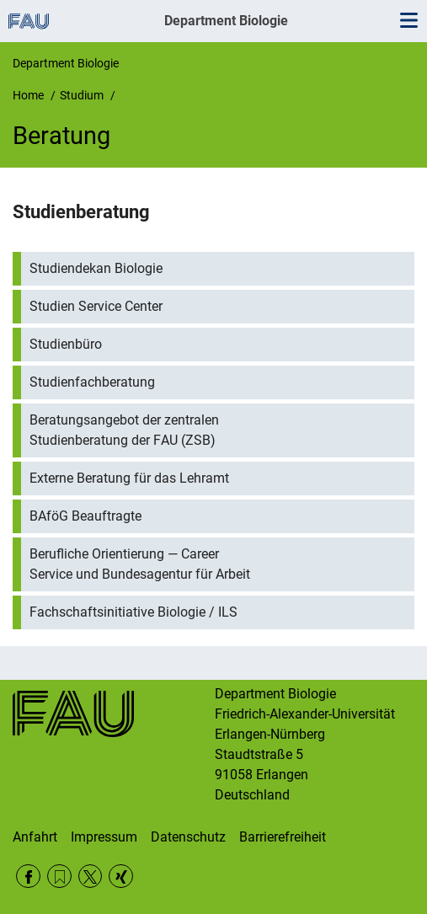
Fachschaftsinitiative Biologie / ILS (133, 612)
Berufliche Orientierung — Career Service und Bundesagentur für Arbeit (139, 564)
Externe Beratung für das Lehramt (129, 478)
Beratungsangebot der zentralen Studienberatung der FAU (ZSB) (124, 430)
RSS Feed (59, 876)
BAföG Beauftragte (85, 516)
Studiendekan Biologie (96, 268)
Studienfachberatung (92, 382)
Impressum (104, 837)
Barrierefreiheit (282, 837)
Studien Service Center (96, 306)
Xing (121, 876)
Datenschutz (188, 837)
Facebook (28, 876)
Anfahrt (35, 837)
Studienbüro (65, 344)
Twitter (90, 876)
